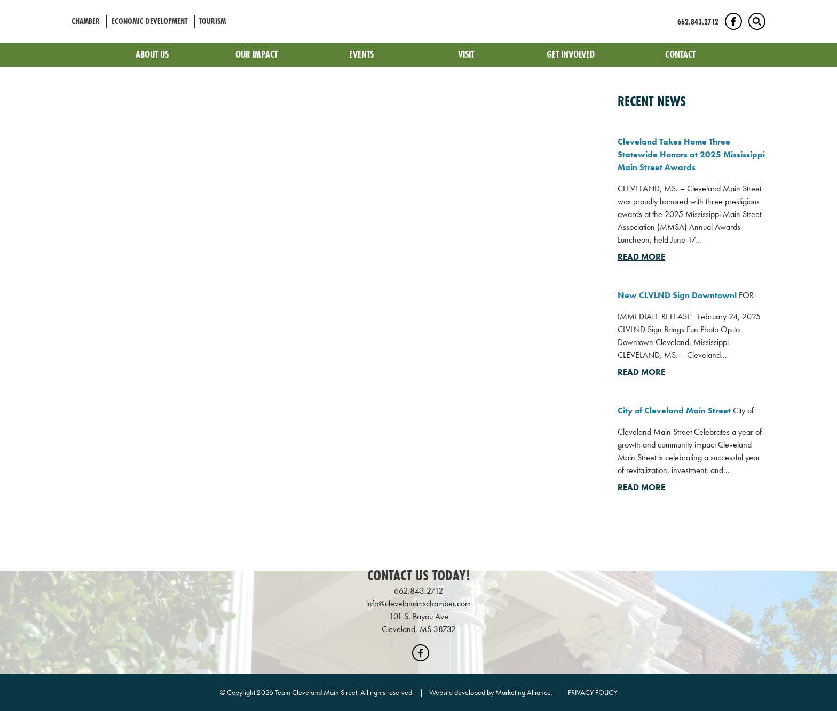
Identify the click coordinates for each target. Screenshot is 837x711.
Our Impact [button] (257, 54)
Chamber (86, 21)
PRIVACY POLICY (592, 692)
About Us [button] (153, 54)
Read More (641, 256)
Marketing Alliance (523, 692)
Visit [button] (467, 54)
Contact (680, 54)
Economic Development (149, 21)
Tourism (212, 21)
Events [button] (362, 54)
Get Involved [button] (572, 54)
